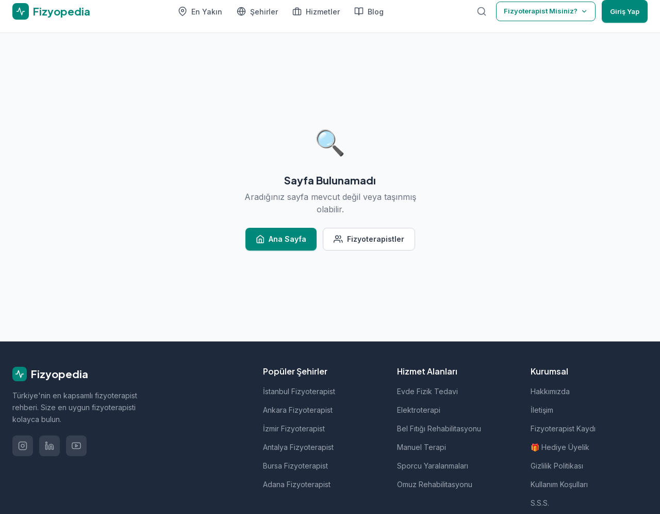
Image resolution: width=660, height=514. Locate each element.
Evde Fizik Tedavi (427, 391)
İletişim (542, 410)
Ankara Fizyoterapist (298, 410)
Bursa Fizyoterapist (295, 465)
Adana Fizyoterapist (297, 484)
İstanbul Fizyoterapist (299, 391)
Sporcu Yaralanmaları (432, 465)
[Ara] (481, 11)
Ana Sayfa (281, 239)
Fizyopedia (50, 374)
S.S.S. (540, 503)
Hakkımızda (550, 391)
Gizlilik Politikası (557, 465)
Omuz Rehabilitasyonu (434, 484)
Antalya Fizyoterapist (298, 447)
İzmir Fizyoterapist (294, 428)
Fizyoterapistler (369, 239)
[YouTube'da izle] (76, 445)
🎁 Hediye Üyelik (560, 447)
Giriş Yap (624, 11)
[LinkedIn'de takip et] (49, 445)
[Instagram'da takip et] (22, 445)
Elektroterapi (418, 410)
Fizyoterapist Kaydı (563, 428)
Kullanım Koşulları (559, 484)
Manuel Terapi (421, 447)
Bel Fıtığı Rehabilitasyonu (439, 428)
